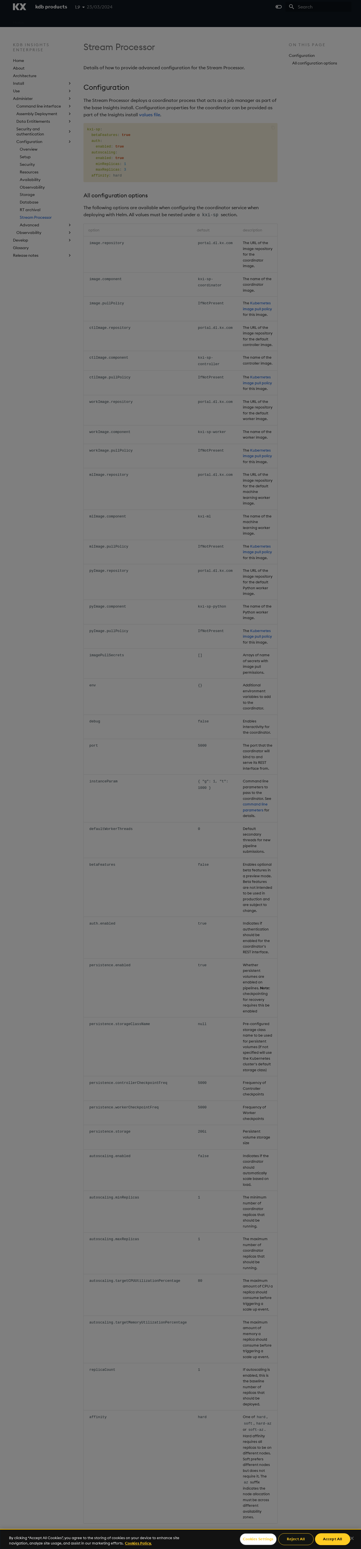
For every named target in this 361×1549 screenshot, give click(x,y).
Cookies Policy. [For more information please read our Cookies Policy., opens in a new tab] (138, 1543)
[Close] (352, 1538)
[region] (180, 1539)
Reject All (296, 1539)
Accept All (332, 1539)
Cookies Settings (258, 1539)
